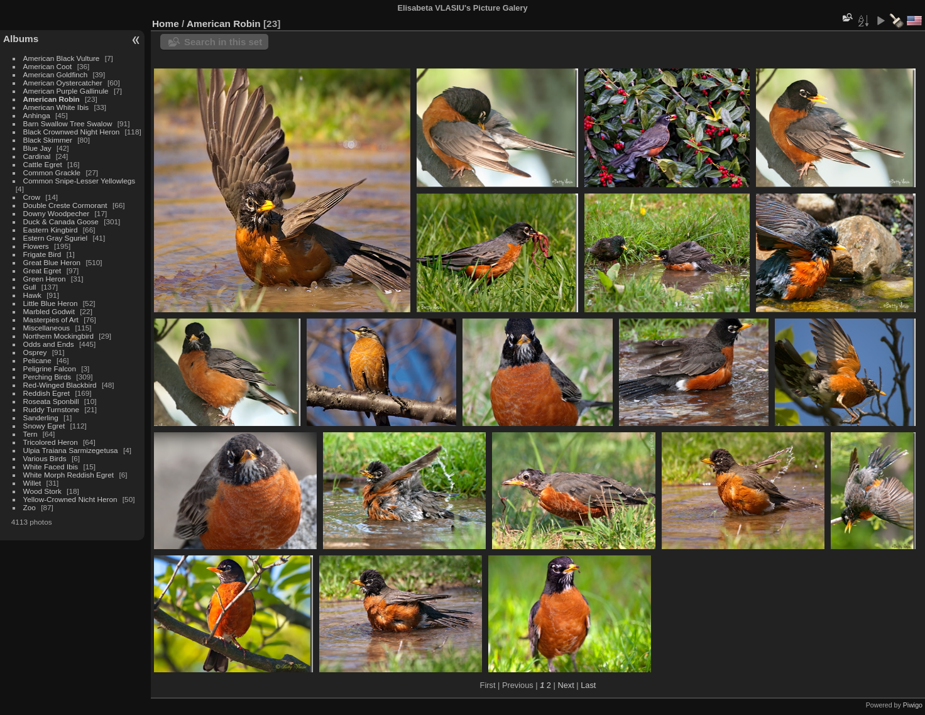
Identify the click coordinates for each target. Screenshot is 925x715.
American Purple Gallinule (66, 91)
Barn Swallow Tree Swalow (67, 123)
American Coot (47, 66)
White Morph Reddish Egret (68, 475)
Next (565, 685)
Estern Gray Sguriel (55, 238)
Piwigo (912, 705)
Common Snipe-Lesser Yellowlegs (79, 181)
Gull (29, 287)
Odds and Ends (48, 344)
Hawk (32, 295)
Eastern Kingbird (50, 230)
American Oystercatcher (62, 83)
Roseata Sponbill (51, 401)
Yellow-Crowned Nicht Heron (70, 499)
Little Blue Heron (50, 303)
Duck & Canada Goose (61, 221)
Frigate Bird (42, 254)
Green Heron (44, 279)
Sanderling (40, 417)
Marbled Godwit (49, 311)
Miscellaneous (46, 328)
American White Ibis (56, 107)
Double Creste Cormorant (65, 205)
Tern (30, 434)
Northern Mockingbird (58, 336)
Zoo (29, 507)
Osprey (35, 352)
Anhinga (36, 115)
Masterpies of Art (51, 319)
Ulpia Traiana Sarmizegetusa (70, 450)
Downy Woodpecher (56, 213)
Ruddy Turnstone (51, 409)
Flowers (36, 246)
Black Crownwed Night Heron (71, 132)
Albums (20, 38)
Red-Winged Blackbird (60, 385)
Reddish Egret (46, 393)
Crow (31, 197)
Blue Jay (37, 148)
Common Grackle (52, 172)
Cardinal (37, 156)
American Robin (51, 99)
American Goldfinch (55, 74)
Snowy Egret (44, 426)
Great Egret (42, 270)
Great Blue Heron (52, 262)
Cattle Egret (42, 164)
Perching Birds (47, 377)
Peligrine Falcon (49, 368)
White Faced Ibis (51, 466)
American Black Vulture (61, 58)
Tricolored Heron (50, 442)
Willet (32, 483)
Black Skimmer (47, 140)
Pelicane (37, 360)
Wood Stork (42, 491)
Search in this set (223, 41)
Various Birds (45, 458)
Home (165, 23)
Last (588, 685)
